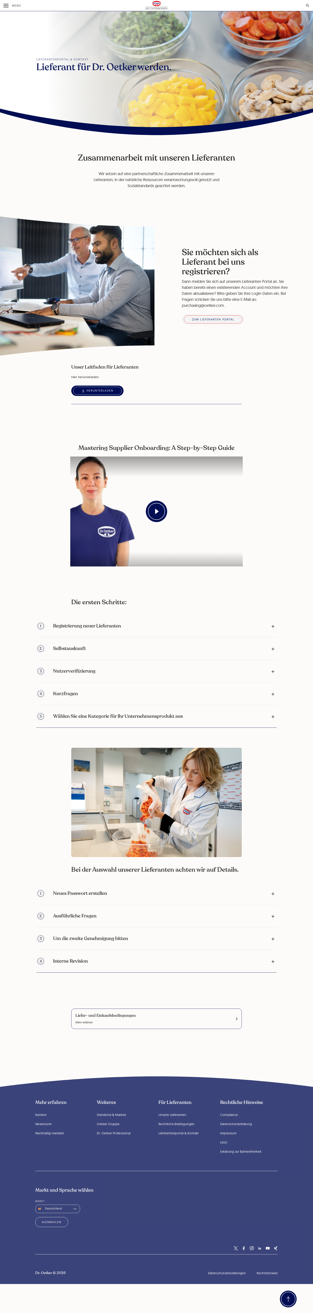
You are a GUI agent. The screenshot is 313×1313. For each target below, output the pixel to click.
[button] (156, 626)
